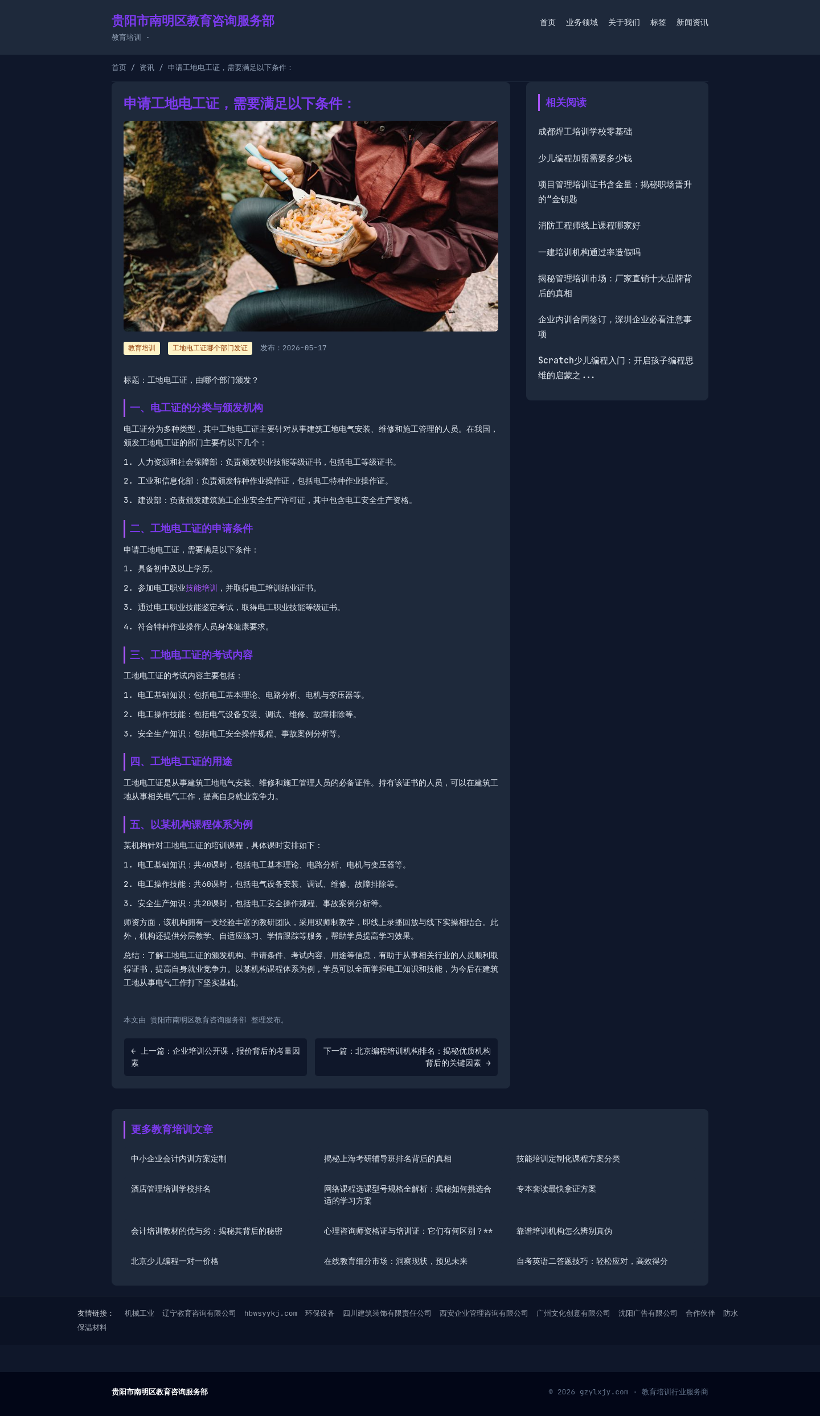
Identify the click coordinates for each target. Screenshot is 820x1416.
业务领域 (582, 22)
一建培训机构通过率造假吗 (589, 252)
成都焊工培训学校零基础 (585, 131)
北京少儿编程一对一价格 (175, 1261)
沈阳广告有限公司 (648, 1313)
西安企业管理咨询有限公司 (484, 1313)
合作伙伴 (700, 1313)
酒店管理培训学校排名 (171, 1189)
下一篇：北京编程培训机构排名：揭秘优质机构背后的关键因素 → (407, 1057)
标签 (658, 22)
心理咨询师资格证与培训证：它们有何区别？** (408, 1231)
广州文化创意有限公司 (573, 1313)
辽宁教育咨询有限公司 (199, 1313)
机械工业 (139, 1313)
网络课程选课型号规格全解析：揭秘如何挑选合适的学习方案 (407, 1195)
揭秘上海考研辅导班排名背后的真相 (388, 1158)
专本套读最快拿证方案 (556, 1189)
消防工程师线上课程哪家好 (589, 225)
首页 (548, 22)
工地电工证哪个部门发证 (210, 348)
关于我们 (624, 22)
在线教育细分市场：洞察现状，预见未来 (396, 1261)
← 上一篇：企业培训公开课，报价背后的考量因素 (215, 1057)
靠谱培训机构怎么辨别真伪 (564, 1231)
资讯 (147, 67)
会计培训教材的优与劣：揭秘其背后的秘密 (206, 1231)
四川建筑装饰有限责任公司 (387, 1313)
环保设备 (320, 1313)
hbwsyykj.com (271, 1313)
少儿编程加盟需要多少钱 (585, 158)
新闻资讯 (692, 22)
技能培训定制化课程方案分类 (568, 1158)
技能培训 (202, 588)
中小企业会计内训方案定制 (179, 1158)
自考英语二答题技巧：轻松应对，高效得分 (592, 1261)
